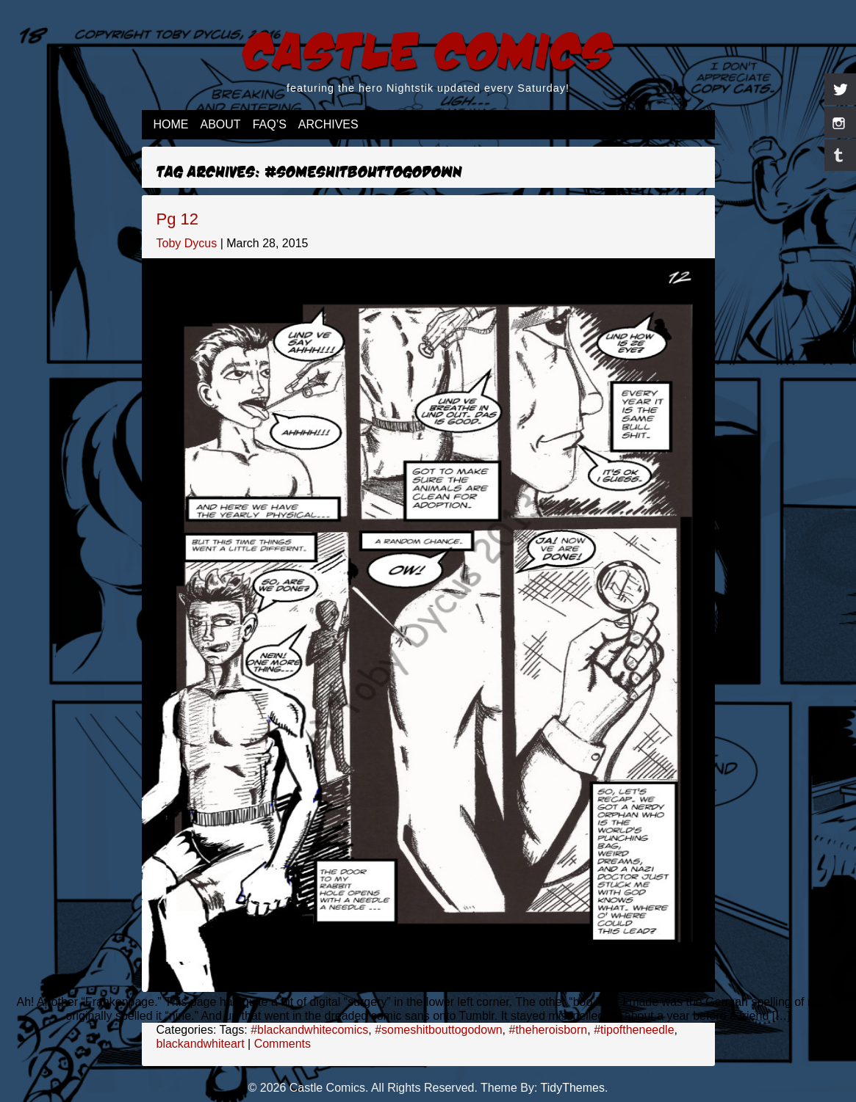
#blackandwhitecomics (309, 1029)
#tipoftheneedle (634, 1029)
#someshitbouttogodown (438, 1029)
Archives (328, 124)
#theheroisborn (547, 1029)
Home (171, 124)
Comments (282, 1043)
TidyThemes (573, 1087)
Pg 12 (178, 219)
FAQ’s (270, 124)
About (221, 124)
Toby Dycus (187, 243)
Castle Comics (428, 48)
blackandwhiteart (201, 1043)
